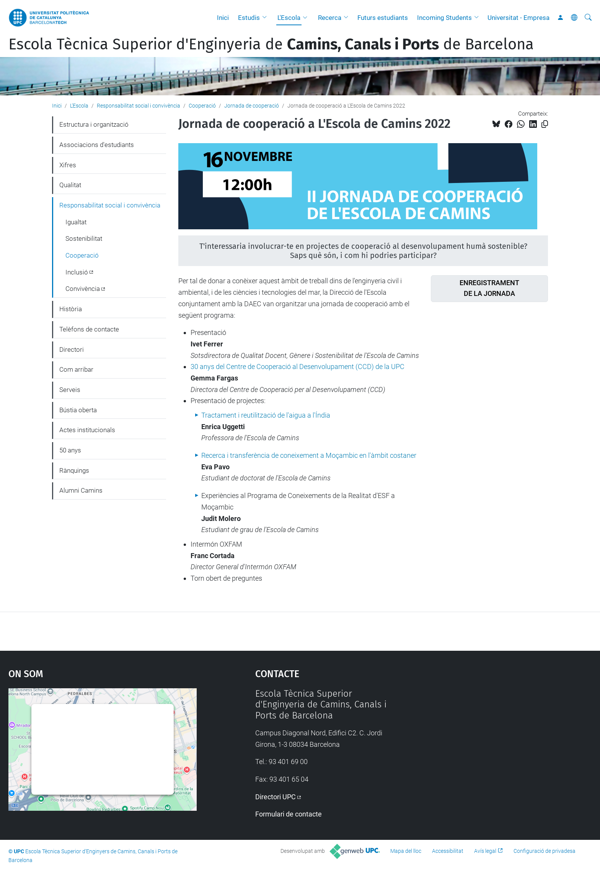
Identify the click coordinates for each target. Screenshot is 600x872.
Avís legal (485, 851)
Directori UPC (275, 797)
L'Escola (288, 17)
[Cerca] (588, 17)
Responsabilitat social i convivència (138, 106)
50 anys (70, 450)
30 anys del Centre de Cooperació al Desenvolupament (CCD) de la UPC (297, 367)
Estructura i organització (94, 124)
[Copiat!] (544, 124)
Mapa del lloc (405, 851)
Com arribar (76, 369)
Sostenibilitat (83, 238)
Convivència (82, 288)
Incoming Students (444, 17)
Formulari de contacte (288, 814)
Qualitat (70, 185)
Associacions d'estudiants (96, 145)
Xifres (67, 165)
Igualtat (75, 222)
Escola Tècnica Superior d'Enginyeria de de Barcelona (271, 44)
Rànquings (74, 470)
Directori (71, 349)
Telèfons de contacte (89, 329)
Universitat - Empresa (518, 17)
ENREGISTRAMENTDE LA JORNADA (489, 288)
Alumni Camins (81, 490)
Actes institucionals (87, 430)
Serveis (69, 390)
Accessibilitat (447, 851)
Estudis (249, 17)
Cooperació (202, 106)
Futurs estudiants (382, 17)
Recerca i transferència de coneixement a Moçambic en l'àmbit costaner (308, 455)
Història (70, 309)
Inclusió (76, 272)
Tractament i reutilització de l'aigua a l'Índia (265, 415)
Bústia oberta (78, 410)
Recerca (329, 17)
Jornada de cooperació (251, 106)
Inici (223, 17)
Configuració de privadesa (545, 851)
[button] (266, 17)
